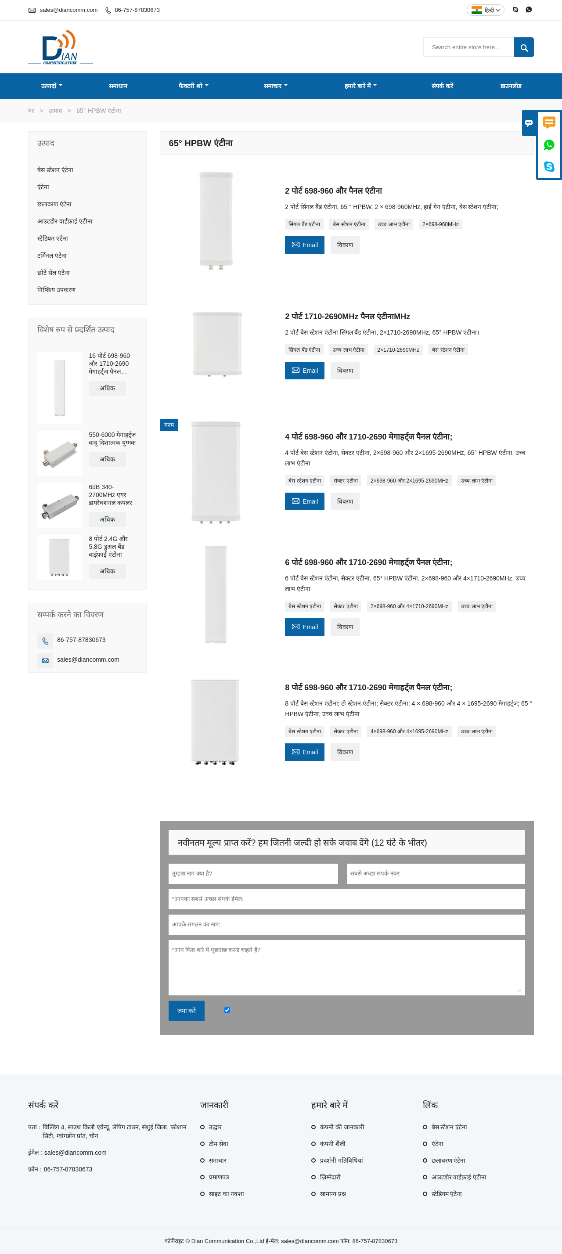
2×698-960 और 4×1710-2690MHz (409, 606)
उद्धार (215, 1127)
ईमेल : (35, 1152)
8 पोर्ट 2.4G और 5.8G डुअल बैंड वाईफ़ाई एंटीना (108, 546)
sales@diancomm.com (69, 10)
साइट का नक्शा (227, 1193)
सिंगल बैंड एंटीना (304, 224)
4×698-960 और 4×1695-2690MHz (409, 731)
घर (31, 110)
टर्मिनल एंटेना (52, 255)
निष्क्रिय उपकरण (56, 289)
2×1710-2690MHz (398, 350)
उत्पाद (55, 110)
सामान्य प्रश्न (333, 1193)
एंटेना (43, 187)
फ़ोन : (35, 1169)
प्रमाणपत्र (219, 1177)
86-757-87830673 (137, 10)
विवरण (345, 245)
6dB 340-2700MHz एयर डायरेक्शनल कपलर (110, 494)
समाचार (276, 86)
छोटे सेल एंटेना (53, 272)
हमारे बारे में (361, 86)
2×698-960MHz (440, 224)
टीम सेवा (218, 1143)
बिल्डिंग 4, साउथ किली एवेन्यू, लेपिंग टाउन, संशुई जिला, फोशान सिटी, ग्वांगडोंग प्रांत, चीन (115, 1131)
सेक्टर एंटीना (345, 481)
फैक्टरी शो (194, 86)
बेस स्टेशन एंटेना (55, 169)
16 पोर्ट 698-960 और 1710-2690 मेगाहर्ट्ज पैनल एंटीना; (109, 363)
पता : (34, 1127)
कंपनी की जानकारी (342, 1127)
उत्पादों (52, 86)
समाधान (118, 86)
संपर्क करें (442, 86)
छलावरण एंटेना (54, 204)
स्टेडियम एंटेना (52, 238)
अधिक (107, 388)
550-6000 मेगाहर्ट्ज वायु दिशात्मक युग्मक (112, 438)
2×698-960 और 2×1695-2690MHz (409, 481)
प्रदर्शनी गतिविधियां (341, 1160)
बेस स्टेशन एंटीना (349, 224)
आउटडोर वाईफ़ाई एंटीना (65, 221)
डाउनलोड (511, 86)
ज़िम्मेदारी (330, 1177)
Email (305, 244)
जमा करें (186, 1010)
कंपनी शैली (333, 1143)
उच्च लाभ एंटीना (394, 224)
